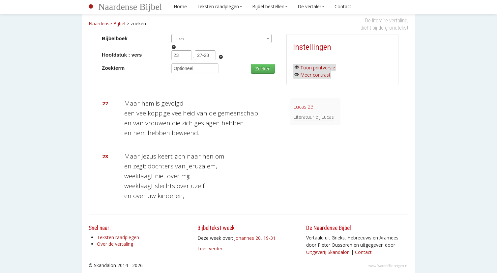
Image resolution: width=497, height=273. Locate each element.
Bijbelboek (115, 38)
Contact (343, 6)
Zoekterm (113, 68)
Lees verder (209, 248)
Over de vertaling (115, 244)
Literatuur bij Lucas (314, 117)
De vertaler (311, 6)
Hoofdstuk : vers (122, 55)
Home (180, 6)
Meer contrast (315, 75)
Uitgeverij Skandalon (328, 252)
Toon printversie (317, 67)
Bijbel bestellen (270, 6)
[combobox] (221, 38)
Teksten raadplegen (219, 6)
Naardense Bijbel (130, 7)
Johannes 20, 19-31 (255, 238)
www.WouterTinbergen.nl (388, 265)
